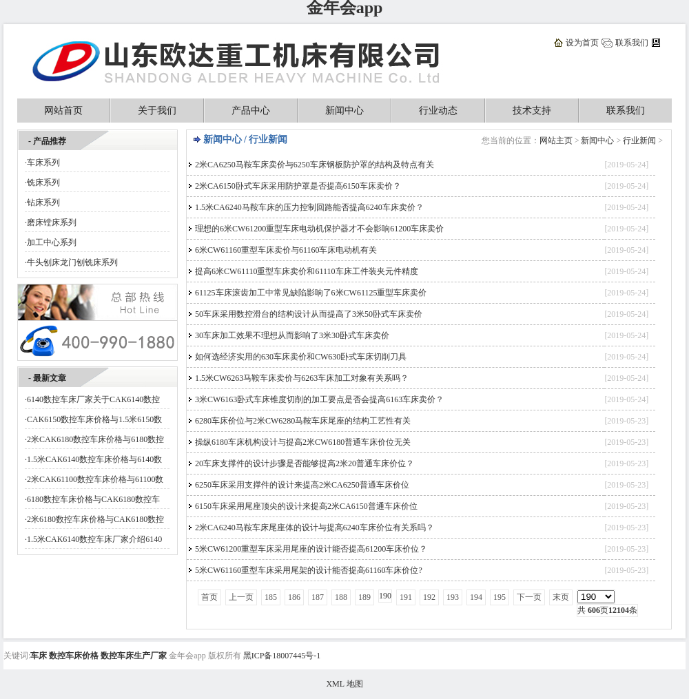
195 (499, 597)
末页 (561, 597)
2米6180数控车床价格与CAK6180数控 (95, 519)
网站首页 (63, 110)
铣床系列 (43, 182)
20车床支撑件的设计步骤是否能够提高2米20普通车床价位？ (304, 463)
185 (271, 597)
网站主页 (556, 140)
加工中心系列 (51, 242)
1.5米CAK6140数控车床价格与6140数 (94, 459)
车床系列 (43, 162)
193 (452, 597)
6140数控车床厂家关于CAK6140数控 (93, 399)
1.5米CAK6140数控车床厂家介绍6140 (94, 539)
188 (341, 597)
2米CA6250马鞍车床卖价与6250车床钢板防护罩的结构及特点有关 (314, 164)
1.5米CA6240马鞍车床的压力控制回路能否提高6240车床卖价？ (309, 207)
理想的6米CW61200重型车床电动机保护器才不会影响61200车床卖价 (319, 228)
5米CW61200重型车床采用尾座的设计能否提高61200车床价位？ (311, 549)
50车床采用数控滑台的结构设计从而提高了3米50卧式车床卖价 (308, 314)
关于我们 (157, 110)
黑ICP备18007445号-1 (282, 655)
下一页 (529, 597)
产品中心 (251, 110)
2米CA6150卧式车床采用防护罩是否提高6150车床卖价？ (298, 186)
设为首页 (582, 43)
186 (294, 597)
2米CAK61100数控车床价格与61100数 (95, 479)
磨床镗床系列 (51, 222)
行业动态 (438, 110)
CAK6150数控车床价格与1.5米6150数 (94, 419)
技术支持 (532, 110)
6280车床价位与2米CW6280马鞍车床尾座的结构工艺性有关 (303, 421)
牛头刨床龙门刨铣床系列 (72, 262)
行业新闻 (639, 140)
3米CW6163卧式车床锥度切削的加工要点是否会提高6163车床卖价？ (319, 399)
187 (317, 597)
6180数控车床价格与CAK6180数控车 (93, 499)
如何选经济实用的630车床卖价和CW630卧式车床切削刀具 (301, 357)
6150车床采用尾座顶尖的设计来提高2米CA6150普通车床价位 (306, 506)
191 (406, 597)
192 (429, 597)
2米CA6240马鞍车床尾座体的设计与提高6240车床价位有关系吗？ (314, 527)
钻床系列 (43, 202)
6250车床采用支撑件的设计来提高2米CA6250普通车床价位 (302, 485)
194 (476, 597)
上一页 (241, 597)
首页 (209, 597)
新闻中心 (344, 110)
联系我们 (631, 43)
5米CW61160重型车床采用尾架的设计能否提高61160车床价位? (308, 570)
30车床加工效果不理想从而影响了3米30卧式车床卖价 (292, 335)
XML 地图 (344, 684)
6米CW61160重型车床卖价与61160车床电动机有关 (286, 250)
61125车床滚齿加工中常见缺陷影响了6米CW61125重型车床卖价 (310, 293)
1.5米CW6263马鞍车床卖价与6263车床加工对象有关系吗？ (302, 378)
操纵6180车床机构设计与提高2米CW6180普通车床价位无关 (303, 442)
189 (364, 597)
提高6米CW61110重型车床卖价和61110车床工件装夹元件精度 (306, 271)
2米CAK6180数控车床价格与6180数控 (95, 439)
